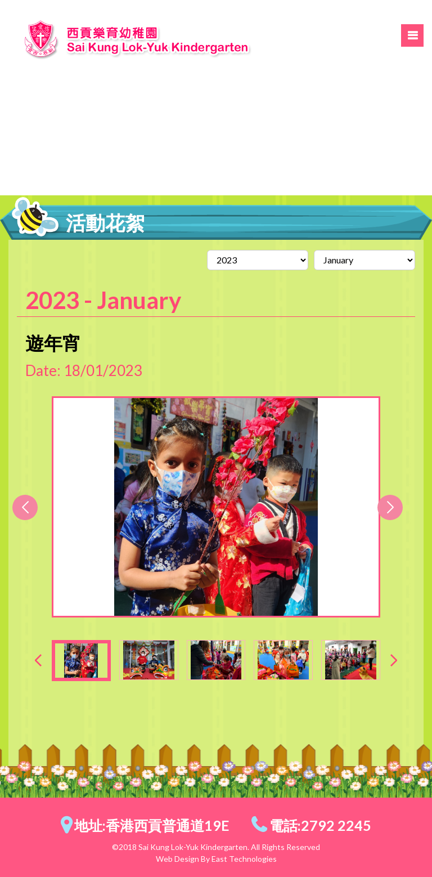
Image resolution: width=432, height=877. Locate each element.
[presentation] (38, 660)
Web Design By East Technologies (216, 858)
